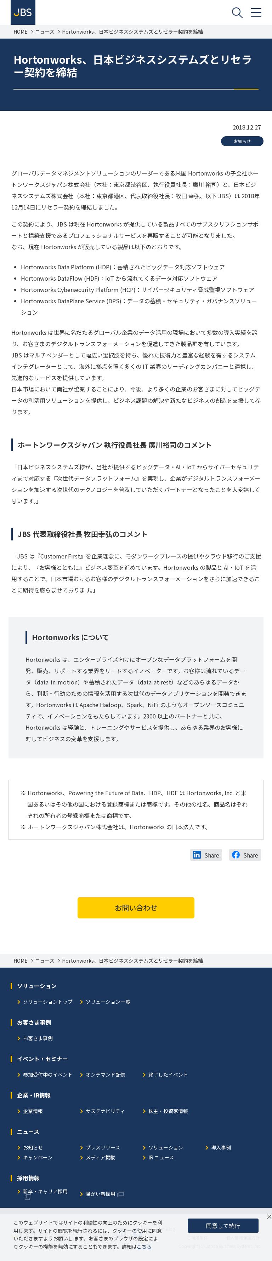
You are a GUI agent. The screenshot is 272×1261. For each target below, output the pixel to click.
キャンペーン (37, 1158)
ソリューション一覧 (108, 1002)
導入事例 (221, 1148)
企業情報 (33, 1111)
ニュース (45, 32)
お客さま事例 (38, 1039)
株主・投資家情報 (168, 1111)
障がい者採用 (100, 1194)
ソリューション (165, 1148)
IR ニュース (161, 1158)
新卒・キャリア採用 (45, 1192)
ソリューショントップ (48, 1002)
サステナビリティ (105, 1111)
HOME (20, 32)
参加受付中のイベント (48, 1075)
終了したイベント (168, 1075)
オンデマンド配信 (105, 1075)
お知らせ (242, 141)
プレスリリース (103, 1148)
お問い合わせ (136, 907)
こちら (144, 1246)
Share (211, 855)
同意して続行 (223, 1225)
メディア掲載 (100, 1158)
